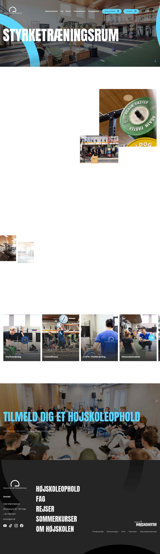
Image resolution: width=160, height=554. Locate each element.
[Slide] (151, 337)
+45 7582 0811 (9, 514)
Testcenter (132, 532)
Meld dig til (41, 445)
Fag (40, 499)
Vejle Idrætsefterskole (148, 532)
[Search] (153, 11)
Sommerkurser (56, 519)
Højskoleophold (58, 489)
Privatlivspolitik (98, 532)
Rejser (45, 509)
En (148, 11)
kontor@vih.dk (9, 519)
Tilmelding (131, 11)
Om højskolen (55, 529)
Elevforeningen (112, 532)
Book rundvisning (112, 11)
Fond (123, 532)
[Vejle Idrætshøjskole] (12, 10)
